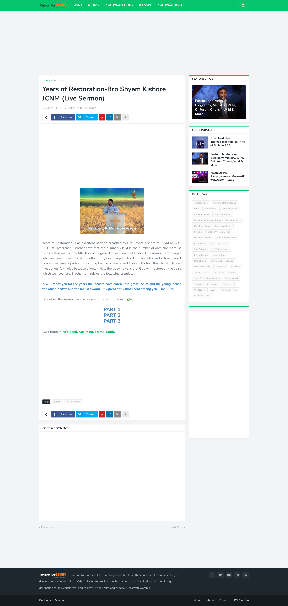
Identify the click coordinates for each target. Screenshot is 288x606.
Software (219, 272)
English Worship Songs (219, 231)
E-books (198, 231)
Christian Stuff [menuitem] (118, 5)
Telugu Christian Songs (205, 284)
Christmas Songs (223, 226)
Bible (196, 208)
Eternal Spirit (104, 332)
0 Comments (88, 108)
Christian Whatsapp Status (207, 220)
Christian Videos (223, 214)
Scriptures (221, 266)
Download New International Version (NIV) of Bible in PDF (227, 141)
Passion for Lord (202, 266)
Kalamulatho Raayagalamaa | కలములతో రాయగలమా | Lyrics (227, 176)
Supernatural (231, 278)
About (210, 600)
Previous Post (50, 527)
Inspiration (199, 243)
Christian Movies (230, 208)
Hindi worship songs (226, 237)
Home (46, 80)
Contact (224, 600)
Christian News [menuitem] (170, 5)
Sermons (58, 80)
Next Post (176, 527)
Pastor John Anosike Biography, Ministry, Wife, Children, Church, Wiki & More (215, 107)
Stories (232, 272)
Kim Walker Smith (220, 249)
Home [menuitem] (78, 5)
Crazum (59, 600)
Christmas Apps (202, 226)
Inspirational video (219, 243)
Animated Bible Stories (224, 202)
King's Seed (68, 332)
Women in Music (229, 289)
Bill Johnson (210, 208)
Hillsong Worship (202, 237)
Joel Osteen (200, 249)
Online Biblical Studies (222, 260)
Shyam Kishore (73, 401)
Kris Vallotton (201, 255)
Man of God (200, 260)
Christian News (201, 214)
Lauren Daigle (220, 255)
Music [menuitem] (92, 5)
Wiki (213, 289)
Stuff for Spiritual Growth (207, 278)
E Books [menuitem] (145, 5)
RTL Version (241, 600)
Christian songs (233, 220)
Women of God (201, 295)
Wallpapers (199, 289)
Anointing (86, 332)
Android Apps (201, 202)
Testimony (227, 284)
